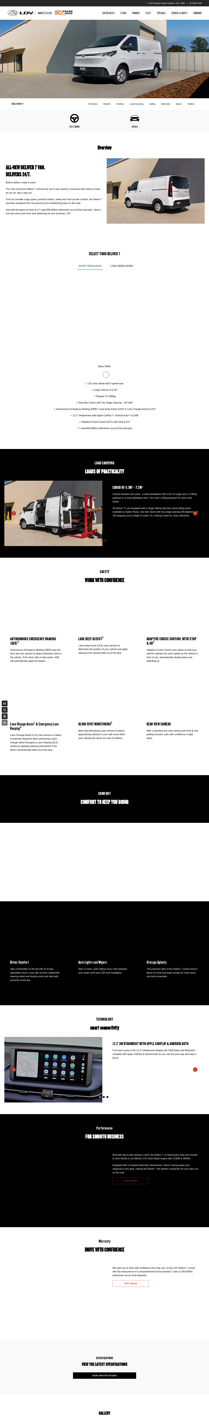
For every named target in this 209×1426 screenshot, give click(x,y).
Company (197, 13)
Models (106, 104)
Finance (136, 13)
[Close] (5, 723)
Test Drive (130, 1181)
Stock (123, 13)
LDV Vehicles (108, 13)
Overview (93, 104)
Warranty (165, 104)
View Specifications (104, 1375)
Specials (161, 13)
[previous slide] (14, 513)
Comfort (120, 104)
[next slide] (195, 513)
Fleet (148, 13)
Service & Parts (179, 13)
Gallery (191, 104)
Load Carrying (136, 104)
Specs (179, 104)
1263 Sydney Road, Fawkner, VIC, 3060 (167, 3)
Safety (152, 104)
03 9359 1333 (195, 3)
